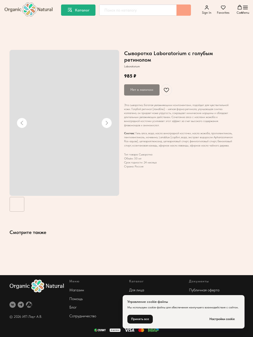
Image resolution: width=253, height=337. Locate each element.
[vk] (12, 305)
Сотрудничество (82, 316)
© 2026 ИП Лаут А (24, 317)
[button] (206, 9)
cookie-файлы (157, 307)
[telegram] (21, 305)
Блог (73, 307)
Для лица (136, 290)
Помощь (76, 298)
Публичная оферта (204, 290)
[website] (29, 305)
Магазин (76, 290)
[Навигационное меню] (245, 9)
